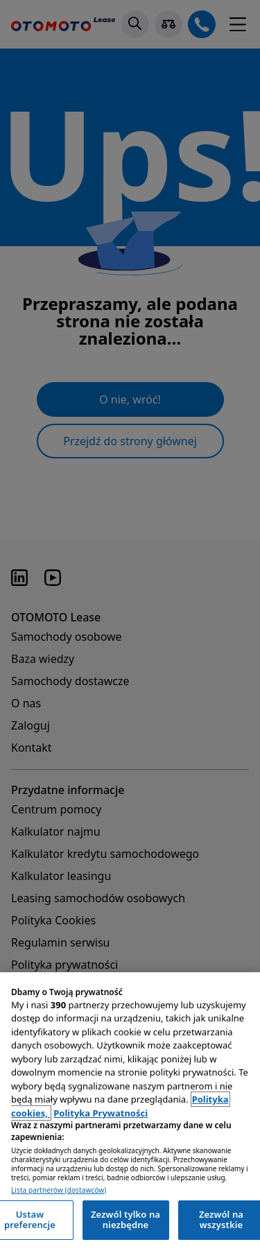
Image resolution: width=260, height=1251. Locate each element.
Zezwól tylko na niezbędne (125, 1220)
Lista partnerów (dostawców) (58, 1190)
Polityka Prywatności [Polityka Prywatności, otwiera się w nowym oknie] (100, 1113)
